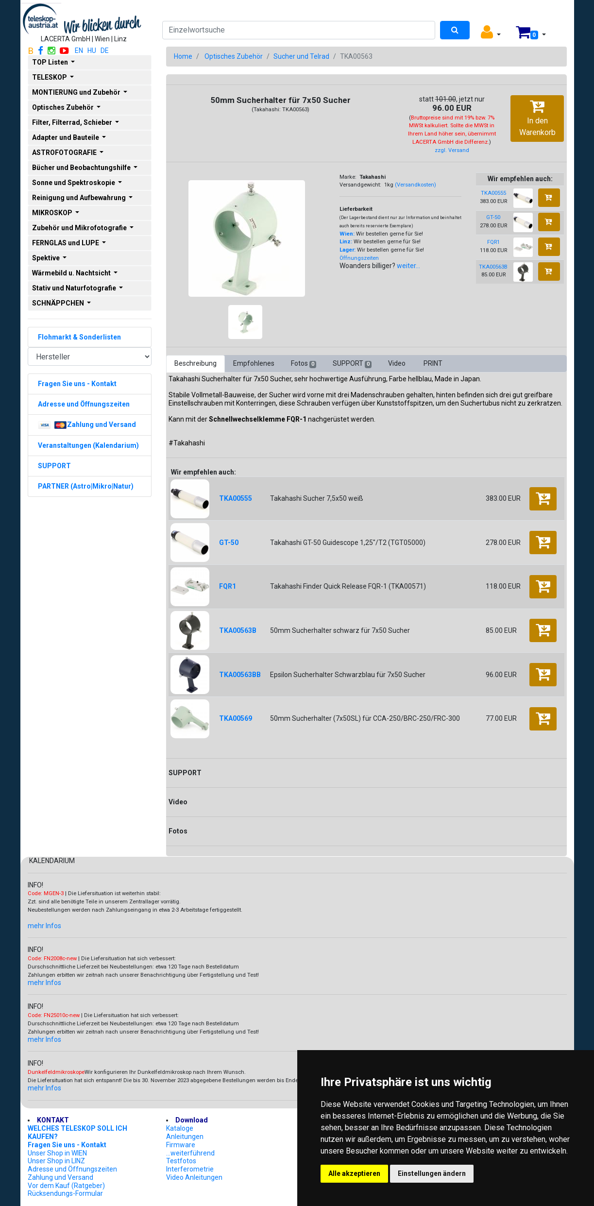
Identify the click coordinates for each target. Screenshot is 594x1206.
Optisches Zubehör (233, 56)
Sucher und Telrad (301, 56)
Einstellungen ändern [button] (432, 1173)
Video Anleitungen (194, 1177)
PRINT (433, 363)
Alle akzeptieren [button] (354, 1173)
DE (105, 50)
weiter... (408, 266)
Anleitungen (185, 1136)
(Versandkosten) (415, 185)
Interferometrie (190, 1169)
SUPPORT (352, 363)
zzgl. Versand (452, 150)
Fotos (303, 363)
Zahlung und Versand (60, 1177)
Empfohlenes (253, 363)
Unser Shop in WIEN (57, 1153)
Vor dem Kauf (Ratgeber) (66, 1185)
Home (183, 56)
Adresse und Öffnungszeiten (72, 1169)
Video (397, 363)
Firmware (180, 1145)
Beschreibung (195, 363)
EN (79, 50)
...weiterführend (190, 1153)
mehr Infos (44, 926)
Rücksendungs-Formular (65, 1193)
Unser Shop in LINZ (56, 1161)
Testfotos (181, 1161)
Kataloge (179, 1128)
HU (91, 50)
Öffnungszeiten (359, 258)
